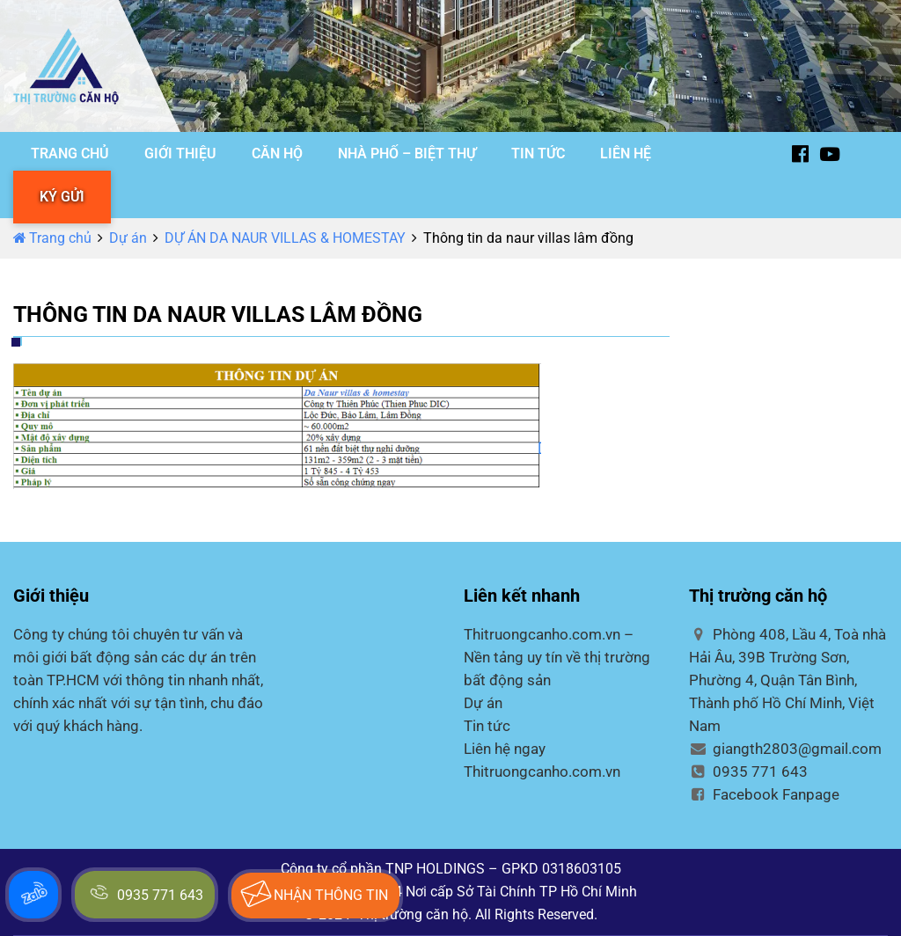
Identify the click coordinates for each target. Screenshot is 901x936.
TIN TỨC (538, 153)
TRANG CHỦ (70, 153)
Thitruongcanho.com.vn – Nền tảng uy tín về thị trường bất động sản (557, 657)
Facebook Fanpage (764, 794)
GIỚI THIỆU (180, 153)
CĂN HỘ (277, 153)
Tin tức (487, 726)
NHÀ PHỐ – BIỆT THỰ (407, 153)
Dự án (128, 238)
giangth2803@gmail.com (785, 748)
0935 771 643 (748, 771)
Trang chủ (52, 238)
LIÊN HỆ (625, 153)
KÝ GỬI (62, 196)
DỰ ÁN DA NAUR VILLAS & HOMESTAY (285, 238)
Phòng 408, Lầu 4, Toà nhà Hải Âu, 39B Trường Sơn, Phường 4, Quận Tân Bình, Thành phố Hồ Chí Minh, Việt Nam (787, 680)
